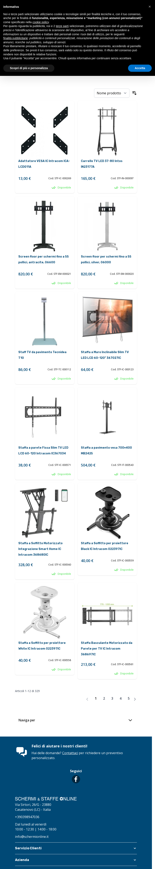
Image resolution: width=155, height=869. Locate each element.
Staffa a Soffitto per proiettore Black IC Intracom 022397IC (104, 546)
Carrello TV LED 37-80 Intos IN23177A (101, 164)
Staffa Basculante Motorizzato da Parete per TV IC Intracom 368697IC (106, 648)
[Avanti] (135, 699)
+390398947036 (27, 817)
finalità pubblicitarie (15, 38)
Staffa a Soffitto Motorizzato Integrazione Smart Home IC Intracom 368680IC (40, 549)
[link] (87, 699)
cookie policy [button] (41, 22)
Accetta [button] (140, 68)
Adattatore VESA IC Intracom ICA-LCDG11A (44, 164)
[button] (76, 848)
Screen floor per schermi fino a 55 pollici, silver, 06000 (106, 259)
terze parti (62, 26)
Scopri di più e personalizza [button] (29, 68)
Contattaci (70, 753)
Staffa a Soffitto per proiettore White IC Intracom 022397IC (42, 645)
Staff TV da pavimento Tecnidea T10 (42, 355)
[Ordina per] (111, 93)
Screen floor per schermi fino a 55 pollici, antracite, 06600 (43, 259)
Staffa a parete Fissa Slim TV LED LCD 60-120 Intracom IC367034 (43, 450)
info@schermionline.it (32, 836)
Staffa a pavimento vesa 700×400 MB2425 (106, 450)
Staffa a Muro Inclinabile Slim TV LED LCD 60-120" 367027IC (105, 355)
